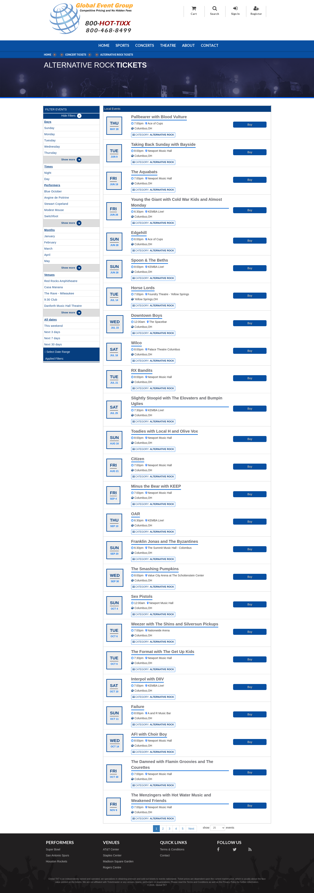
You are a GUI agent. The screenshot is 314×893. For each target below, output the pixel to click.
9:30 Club (50, 299)
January (49, 236)
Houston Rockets (56, 861)
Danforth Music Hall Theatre (63, 305)
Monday (49, 134)
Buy (250, 124)
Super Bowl (53, 849)
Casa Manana (53, 287)
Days (47, 121)
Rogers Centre (112, 867)
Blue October (53, 191)
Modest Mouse (54, 210)
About (188, 45)
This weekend (53, 325)
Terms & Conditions (172, 849)
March (48, 248)
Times (48, 166)
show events (218, 828)
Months (49, 230)
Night (47, 172)
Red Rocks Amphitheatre (60, 281)
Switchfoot (51, 216)
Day (46, 179)
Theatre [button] (168, 45)
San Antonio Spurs (57, 855)
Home (104, 45)
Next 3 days (52, 332)
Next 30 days (53, 344)
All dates (50, 319)
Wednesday (52, 146)
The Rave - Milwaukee (59, 293)
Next (191, 828)
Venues (49, 274)
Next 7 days (52, 338)
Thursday (50, 152)
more (72, 159)
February (50, 242)
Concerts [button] (144, 45)
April (47, 254)
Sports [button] (122, 45)
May (47, 261)
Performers (52, 185)
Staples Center (112, 855)
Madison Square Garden (118, 861)
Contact (209, 45)
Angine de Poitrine (56, 197)
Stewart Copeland (56, 203)
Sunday (49, 128)
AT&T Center (111, 849)
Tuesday (50, 140)
